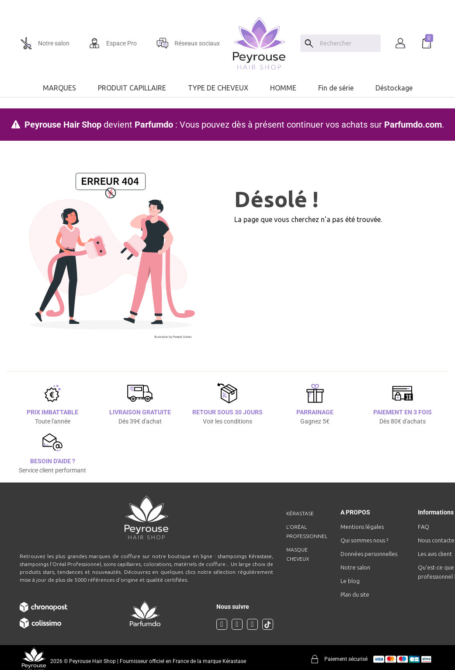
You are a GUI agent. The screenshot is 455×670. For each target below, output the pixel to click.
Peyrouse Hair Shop (62, 124)
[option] (227, 3)
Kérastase (300, 513)
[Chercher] (348, 43)
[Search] (309, 43)
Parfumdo (154, 124)
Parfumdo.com (413, 124)
